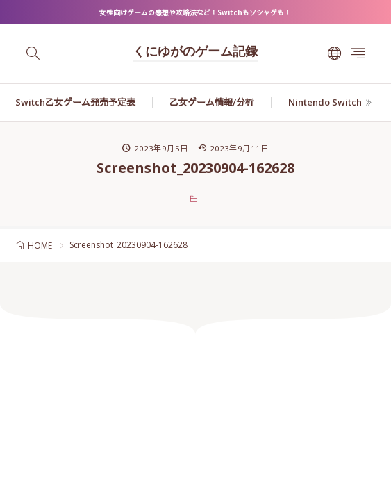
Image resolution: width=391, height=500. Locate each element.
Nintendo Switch (325, 102)
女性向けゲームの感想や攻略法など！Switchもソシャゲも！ (195, 12)
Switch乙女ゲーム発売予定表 (75, 102)
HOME (40, 245)
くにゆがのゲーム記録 (195, 53)
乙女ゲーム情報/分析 (211, 102)
